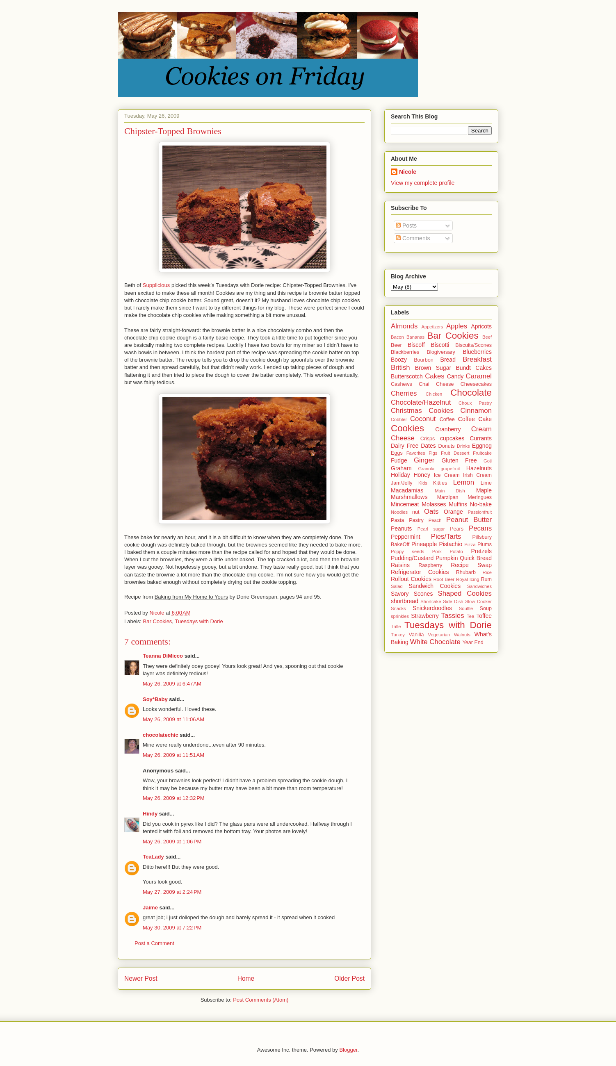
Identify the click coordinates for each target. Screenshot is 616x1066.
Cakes (435, 376)
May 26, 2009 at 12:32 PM (174, 798)
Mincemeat (405, 504)
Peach (435, 520)
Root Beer (443, 579)
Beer (396, 345)
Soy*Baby (155, 699)
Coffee (447, 419)
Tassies (452, 616)
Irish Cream (477, 475)
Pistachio (450, 544)
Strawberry (425, 616)
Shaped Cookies (465, 593)
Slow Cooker (478, 601)
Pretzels (481, 551)
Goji (488, 460)
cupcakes (452, 438)
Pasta (397, 520)
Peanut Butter (469, 520)
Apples (456, 326)
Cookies (407, 428)
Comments (413, 238)
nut (416, 512)
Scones (423, 593)
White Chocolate (435, 642)
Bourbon (423, 360)
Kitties (440, 483)
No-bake (481, 504)
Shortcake (430, 601)
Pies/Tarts (446, 536)
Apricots (481, 326)
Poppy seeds (407, 551)
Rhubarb (466, 572)
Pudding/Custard (412, 558)
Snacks (398, 608)
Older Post (349, 978)
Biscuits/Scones (473, 345)
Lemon (463, 482)
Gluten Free (459, 460)
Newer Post (140, 978)
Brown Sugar (433, 367)
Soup (486, 608)
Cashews (401, 384)
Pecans (480, 528)
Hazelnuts (479, 468)
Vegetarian (439, 634)
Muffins (458, 504)
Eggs (397, 453)
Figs (433, 453)
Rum (486, 579)
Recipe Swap (471, 565)
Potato (456, 551)
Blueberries (477, 351)
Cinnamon (476, 411)
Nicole (407, 172)
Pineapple (424, 544)
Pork (437, 551)
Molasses (434, 504)
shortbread (404, 601)
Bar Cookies (157, 621)
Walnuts (462, 634)
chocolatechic (160, 735)
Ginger (424, 460)
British (400, 367)
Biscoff (416, 345)
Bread (448, 359)
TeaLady (153, 857)
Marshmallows (409, 497)
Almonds (404, 326)
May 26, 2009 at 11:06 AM (173, 719)
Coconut (423, 419)
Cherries (404, 393)
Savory (400, 593)
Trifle (396, 626)
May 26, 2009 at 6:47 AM (172, 684)
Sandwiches (479, 586)
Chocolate (471, 392)
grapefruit (450, 468)
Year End (473, 642)
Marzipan (448, 497)
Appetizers (432, 326)
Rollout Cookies (411, 579)
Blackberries (405, 352)
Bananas (415, 337)
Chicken (434, 394)
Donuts (446, 446)
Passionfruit (480, 512)
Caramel (479, 376)
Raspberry (430, 565)
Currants (481, 438)
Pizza (469, 544)
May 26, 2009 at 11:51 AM (173, 755)
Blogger (348, 1050)
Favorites (415, 453)
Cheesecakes (476, 384)
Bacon (397, 337)
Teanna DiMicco (163, 656)
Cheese (445, 384)
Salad (397, 586)
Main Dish (450, 490)
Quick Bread (476, 558)
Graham (401, 468)
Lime (486, 483)
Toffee (484, 616)
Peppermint (405, 536)
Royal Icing (467, 579)
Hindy (150, 814)
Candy (455, 376)
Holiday (400, 475)
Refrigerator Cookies (420, 572)
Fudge (399, 460)
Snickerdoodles (432, 608)
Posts (406, 225)
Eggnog (482, 445)
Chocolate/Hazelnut (421, 402)
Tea (470, 616)
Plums (484, 544)
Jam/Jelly (401, 483)
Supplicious (156, 285)
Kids (422, 483)
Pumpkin (447, 558)
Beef (487, 337)
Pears (456, 529)
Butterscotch (407, 376)
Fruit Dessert (455, 453)
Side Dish (453, 601)
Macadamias (407, 490)
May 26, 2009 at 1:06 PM (172, 841)
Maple (484, 490)
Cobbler (399, 419)
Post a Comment (154, 943)
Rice (487, 572)
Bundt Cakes (474, 367)
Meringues (480, 497)
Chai (424, 384)
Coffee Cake (475, 419)
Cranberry (448, 429)
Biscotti (440, 345)
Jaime (150, 907)
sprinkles (400, 616)
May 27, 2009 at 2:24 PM (172, 892)
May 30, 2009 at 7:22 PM (172, 928)
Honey (421, 475)
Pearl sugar (431, 528)
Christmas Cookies (422, 411)
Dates (428, 445)
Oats (431, 511)
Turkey (398, 634)
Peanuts (401, 528)
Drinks (463, 446)
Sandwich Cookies (434, 586)
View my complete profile (422, 183)
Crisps (427, 439)
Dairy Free (404, 445)
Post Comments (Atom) (260, 1000)
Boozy (399, 359)
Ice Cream (447, 475)
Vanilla (416, 635)
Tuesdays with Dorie (199, 621)
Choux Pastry (475, 403)
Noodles (399, 512)
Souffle (466, 608)
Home (246, 978)
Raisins (400, 565)
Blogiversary (441, 352)
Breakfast (477, 359)
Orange (453, 511)
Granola (426, 468)
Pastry (416, 520)
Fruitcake (482, 453)
